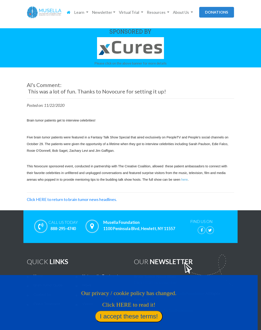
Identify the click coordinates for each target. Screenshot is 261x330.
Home (38, 275)
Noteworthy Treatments (101, 275)
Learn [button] (79, 12)
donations (216, 12)
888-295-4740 (63, 225)
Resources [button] (156, 12)
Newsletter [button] (102, 12)
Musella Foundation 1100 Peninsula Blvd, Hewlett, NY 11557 (139, 226)
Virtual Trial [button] (129, 12)
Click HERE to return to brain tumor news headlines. (72, 199)
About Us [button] (181, 12)
